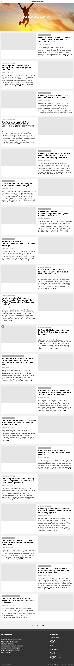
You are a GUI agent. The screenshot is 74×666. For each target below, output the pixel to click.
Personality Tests (5, 646)
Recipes (53, 641)
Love (12, 641)
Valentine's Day (10, 650)
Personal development (44, 34)
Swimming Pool (16, 648)
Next (43, 625)
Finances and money (56, 657)
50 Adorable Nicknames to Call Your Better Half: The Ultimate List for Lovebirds (54, 332)
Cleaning (4, 648)
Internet (8, 652)
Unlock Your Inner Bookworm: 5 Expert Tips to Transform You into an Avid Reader (18, 600)
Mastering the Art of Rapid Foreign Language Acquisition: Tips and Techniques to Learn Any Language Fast (17, 361)
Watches (14, 646)
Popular (2, 326)
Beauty (53, 653)
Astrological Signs (13, 639)
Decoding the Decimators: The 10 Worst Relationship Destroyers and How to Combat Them (53, 570)
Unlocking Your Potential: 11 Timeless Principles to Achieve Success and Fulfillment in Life (19, 422)
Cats (8, 641)
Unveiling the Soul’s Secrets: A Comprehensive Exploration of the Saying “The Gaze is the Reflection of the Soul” (18, 301)
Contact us (50, 664)
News (52, 645)
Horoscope (53, 644)
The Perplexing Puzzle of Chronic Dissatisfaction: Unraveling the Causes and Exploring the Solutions (18, 124)
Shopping (53, 656)
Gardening (4, 639)
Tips (3, 641)
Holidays (18, 650)
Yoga (10, 648)
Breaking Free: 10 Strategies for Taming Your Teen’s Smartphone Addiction (16, 68)
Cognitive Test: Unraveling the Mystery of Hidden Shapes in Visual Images (54, 452)
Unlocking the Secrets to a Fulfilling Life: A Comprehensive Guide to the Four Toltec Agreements (18, 481)
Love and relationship (56, 655)
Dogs (20, 639)
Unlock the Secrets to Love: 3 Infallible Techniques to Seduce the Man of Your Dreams (53, 272)
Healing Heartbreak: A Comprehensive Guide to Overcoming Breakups (19, 243)
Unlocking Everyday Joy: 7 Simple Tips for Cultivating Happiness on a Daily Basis (17, 542)
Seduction (11, 643)
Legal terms (56, 664)
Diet (16, 641)
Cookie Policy (63, 664)
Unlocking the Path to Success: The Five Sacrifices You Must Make (54, 96)
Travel (52, 658)
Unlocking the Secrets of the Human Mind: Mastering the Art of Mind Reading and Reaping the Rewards (54, 155)
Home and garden (55, 637)
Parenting (20, 646)
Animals (53, 640)
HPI (3, 652)
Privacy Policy (70, 664)
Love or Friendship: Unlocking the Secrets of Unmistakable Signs (17, 184)
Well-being (53, 652)
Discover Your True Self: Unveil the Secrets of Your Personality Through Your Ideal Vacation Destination (54, 392)
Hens (3, 650)
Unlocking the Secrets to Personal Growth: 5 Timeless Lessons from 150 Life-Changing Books (55, 511)
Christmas (4, 643)
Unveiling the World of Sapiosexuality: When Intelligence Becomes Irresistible (53, 213)
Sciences (17, 596)
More (66, 56)
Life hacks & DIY (6, 356)
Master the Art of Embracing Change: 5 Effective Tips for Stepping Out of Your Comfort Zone (54, 39)
